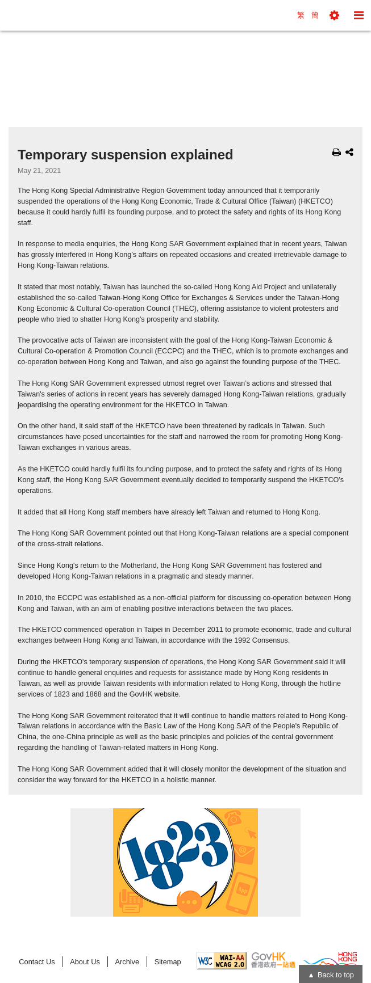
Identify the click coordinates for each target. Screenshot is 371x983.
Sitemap (168, 961)
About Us (85, 961)
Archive (127, 961)
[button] (334, 15)
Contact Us (37, 961)
